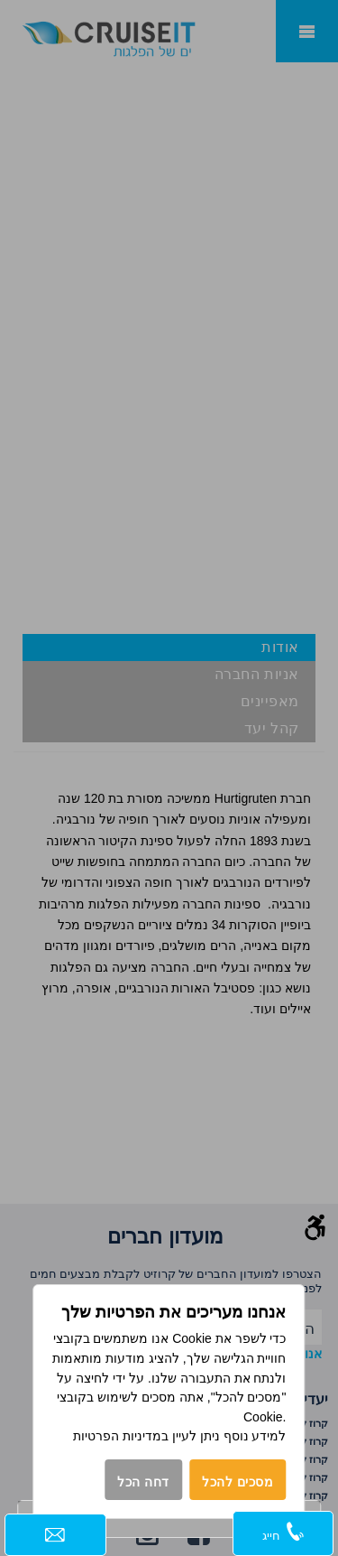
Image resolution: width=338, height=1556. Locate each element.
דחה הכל (143, 1482)
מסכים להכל (238, 1482)
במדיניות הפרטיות (121, 1436)
